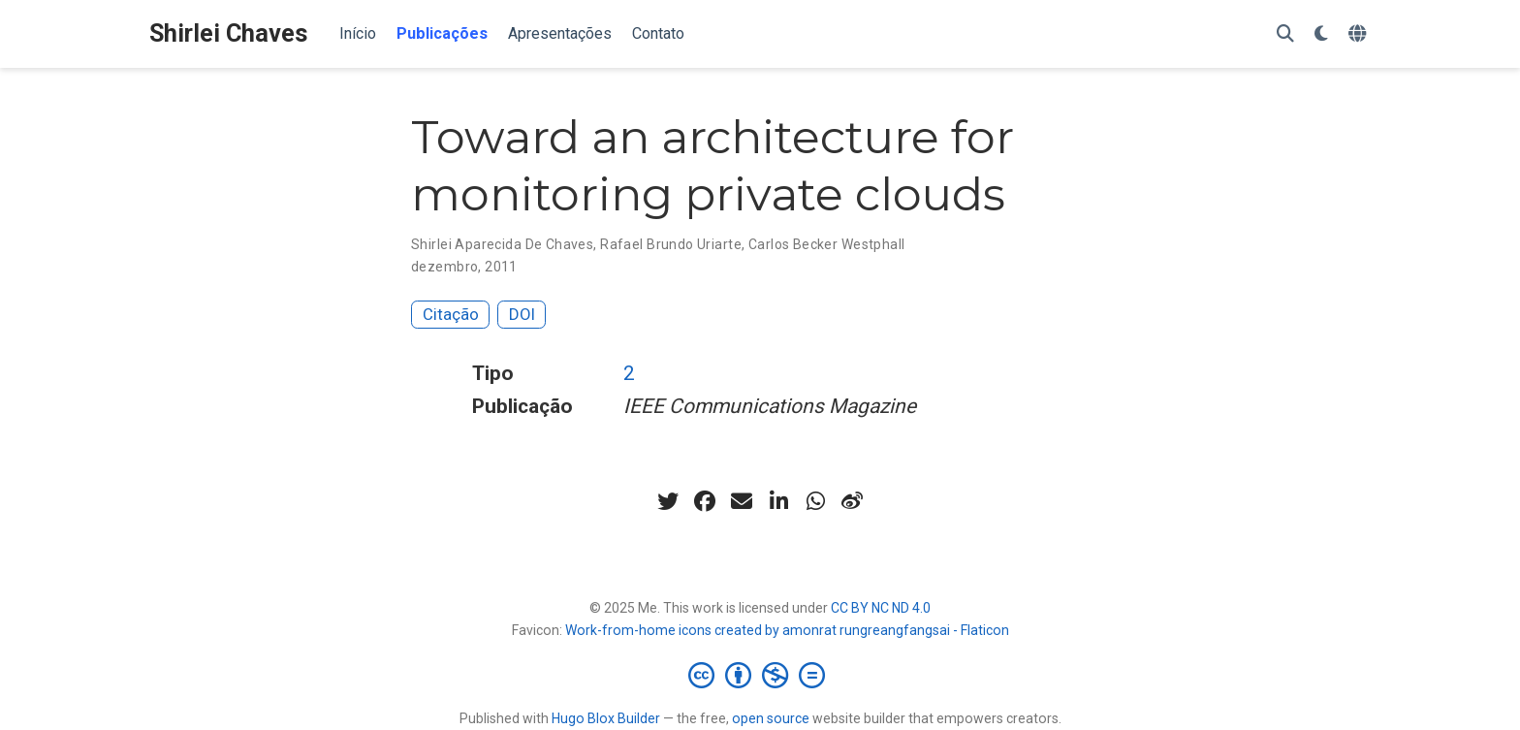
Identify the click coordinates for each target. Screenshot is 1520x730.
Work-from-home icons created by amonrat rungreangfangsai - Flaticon (787, 630)
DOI (522, 314)
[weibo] (852, 501)
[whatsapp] (815, 501)
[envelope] (741, 501)
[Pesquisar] (1285, 34)
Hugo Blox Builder (606, 718)
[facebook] (704, 501)
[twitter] (667, 501)
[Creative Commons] (760, 674)
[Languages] (1359, 34)
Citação (451, 314)
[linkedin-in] (778, 501)
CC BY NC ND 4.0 (881, 608)
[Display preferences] (1321, 34)
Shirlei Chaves (228, 33)
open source (770, 718)
